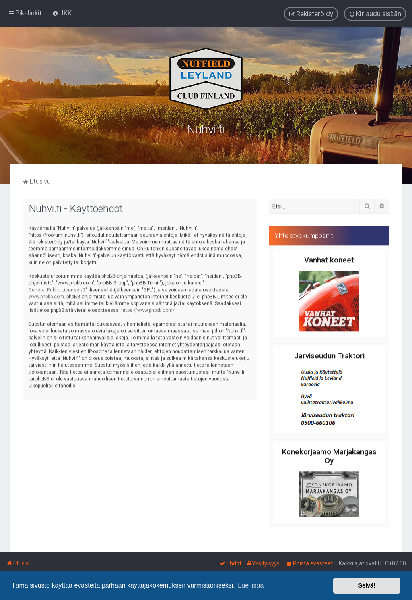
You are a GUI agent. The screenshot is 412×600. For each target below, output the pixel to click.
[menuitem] (62, 13)
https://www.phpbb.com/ (148, 309)
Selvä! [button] (366, 585)
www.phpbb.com (46, 295)
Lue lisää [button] (251, 585)
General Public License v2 (57, 288)
